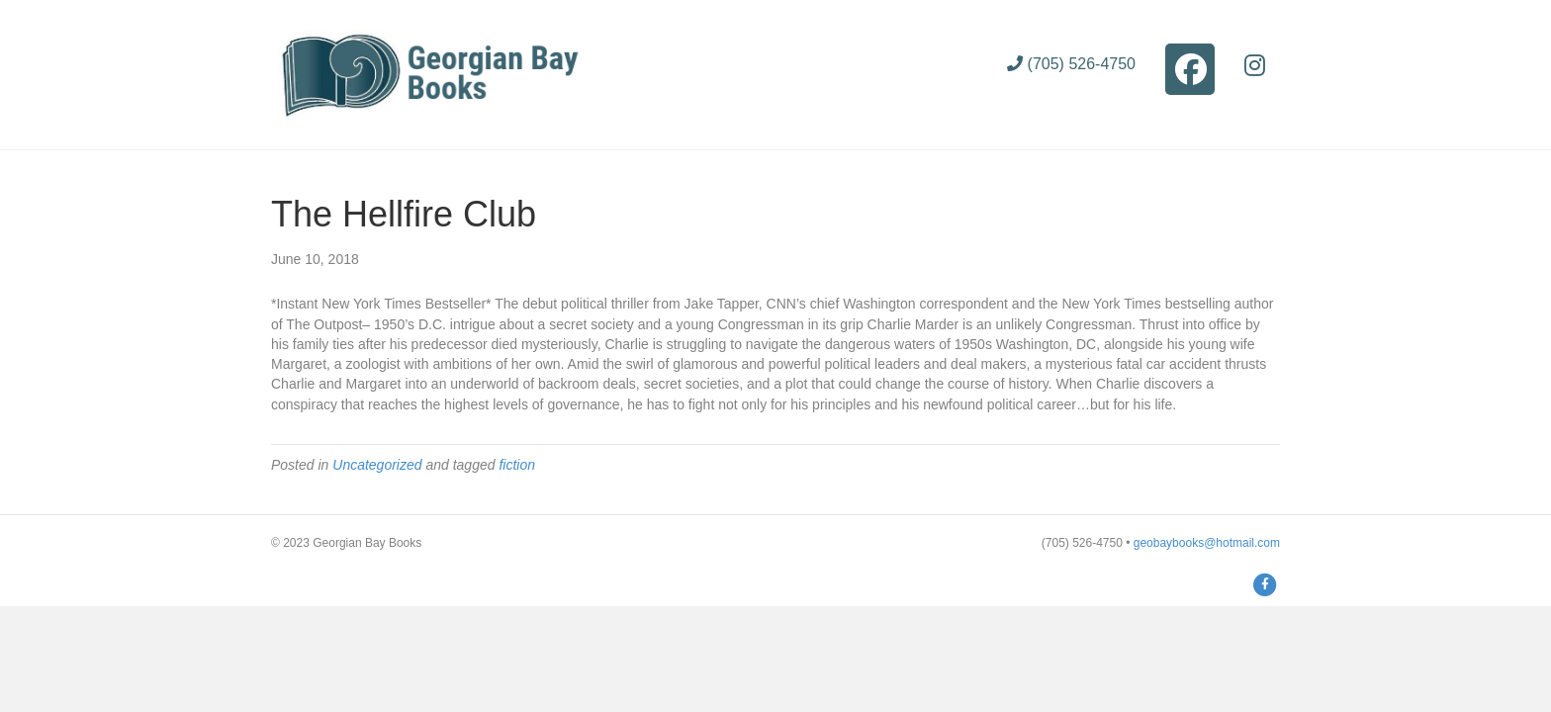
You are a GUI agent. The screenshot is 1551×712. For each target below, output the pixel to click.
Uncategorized (376, 465)
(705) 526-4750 (1071, 63)
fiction (517, 465)
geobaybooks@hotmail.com (1207, 543)
